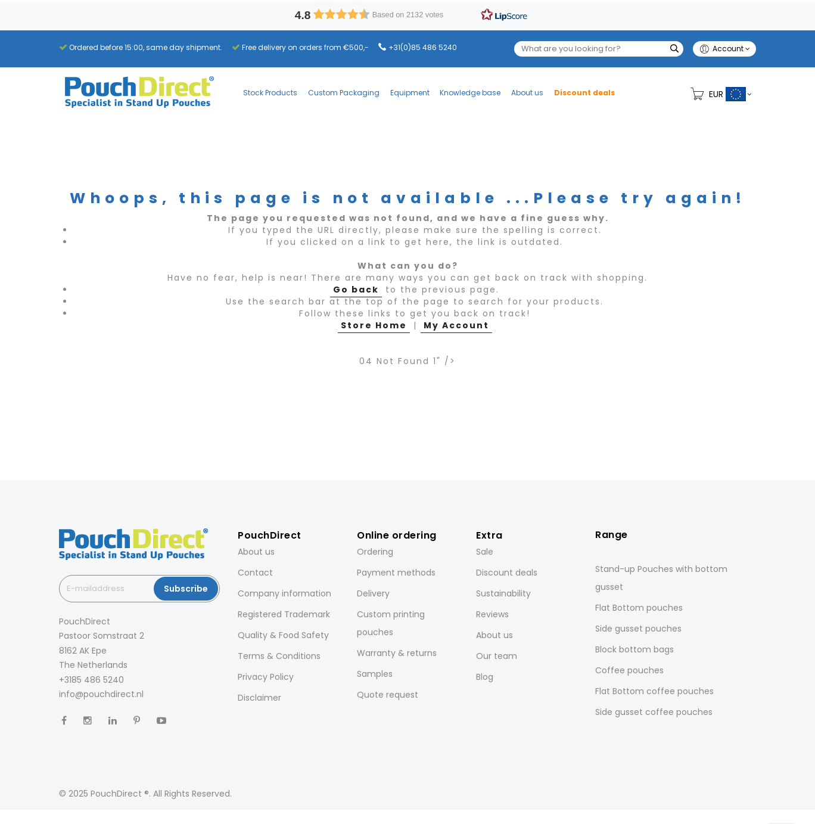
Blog (484, 677)
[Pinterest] (136, 720)
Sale (484, 552)
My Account (456, 325)
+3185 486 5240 (91, 680)
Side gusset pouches (638, 629)
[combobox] (598, 49)
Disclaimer (259, 698)
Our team (496, 656)
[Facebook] (64, 720)
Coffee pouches (629, 670)
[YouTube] (161, 720)
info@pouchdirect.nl (101, 694)
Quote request (387, 695)
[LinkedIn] (112, 720)
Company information (284, 593)
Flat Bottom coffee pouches (654, 691)
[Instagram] (87, 720)
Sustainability (503, 593)
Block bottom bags (634, 649)
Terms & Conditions (279, 656)
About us (256, 552)
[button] (407, 14)
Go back (356, 290)
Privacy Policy (266, 677)
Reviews (492, 614)
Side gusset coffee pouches (654, 712)
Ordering (375, 552)
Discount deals (506, 573)
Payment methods (396, 573)
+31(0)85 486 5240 (422, 47)
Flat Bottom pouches (639, 608)
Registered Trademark (284, 614)
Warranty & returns (397, 653)
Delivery (373, 593)
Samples (375, 674)
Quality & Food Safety (283, 635)
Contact (255, 573)
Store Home (374, 325)
